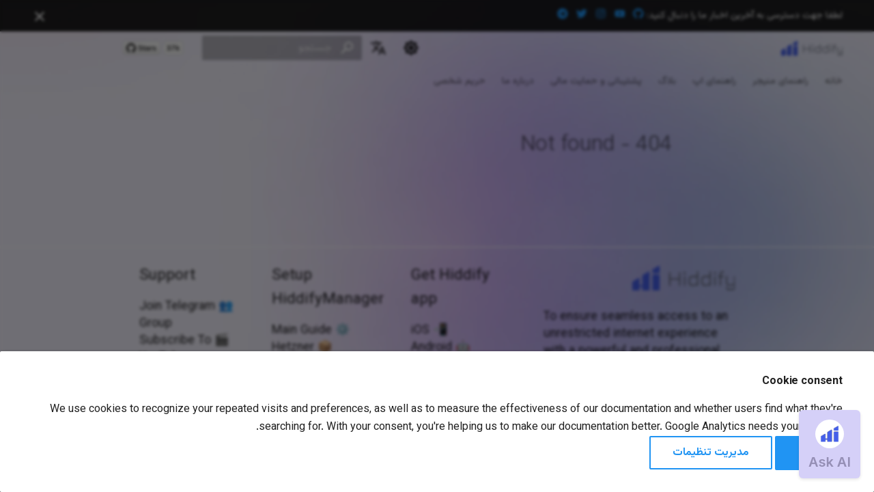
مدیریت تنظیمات (711, 452)
